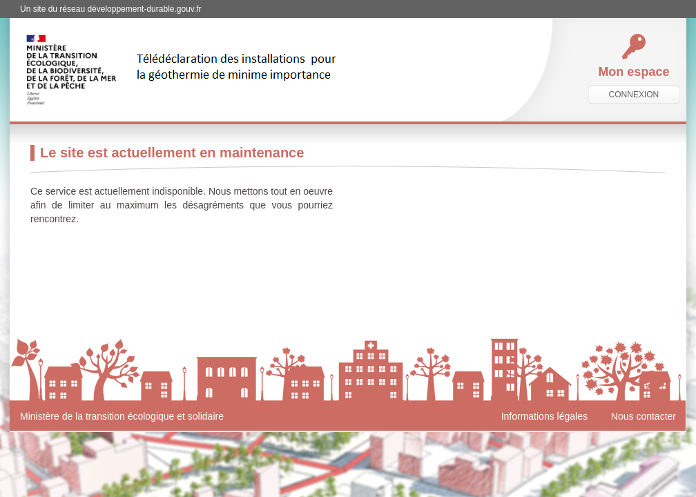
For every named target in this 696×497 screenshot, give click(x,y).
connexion (634, 94)
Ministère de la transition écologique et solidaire (122, 416)
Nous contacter (643, 416)
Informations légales (544, 416)
